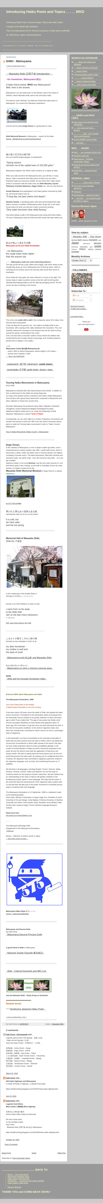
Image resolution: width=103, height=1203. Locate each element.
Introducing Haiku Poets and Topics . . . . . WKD (45, 12)
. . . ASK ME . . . (80, 143)
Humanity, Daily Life (81, 156)
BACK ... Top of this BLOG (18, 1175)
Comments (78, 300)
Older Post (61, 1153)
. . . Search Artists (80, 71)
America (74, 240)
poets (98, 246)
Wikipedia (77, 192)
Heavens (85, 240)
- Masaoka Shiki (57, 1024)
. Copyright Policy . (77, 317)
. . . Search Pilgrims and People (86, 68)
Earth (80, 240)
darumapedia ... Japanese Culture (87, 195)
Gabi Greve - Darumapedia (17, 1035)
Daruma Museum (14, 1187)
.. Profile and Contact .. (78, 309)
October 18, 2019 (12, 1140)
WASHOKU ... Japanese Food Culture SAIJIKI (26, 1181)
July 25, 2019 (11, 1096)
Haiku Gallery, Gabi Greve (18, 1183)
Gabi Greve (10, 1078)
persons (97, 243)
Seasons (74, 249)
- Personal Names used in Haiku (86, 75)
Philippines (74, 246)
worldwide (75, 252)
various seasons (94, 249)
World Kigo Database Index (18, 1177)
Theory (82, 249)
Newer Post (6, 1153)
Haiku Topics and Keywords (18, 1179)
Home (34, 1153)
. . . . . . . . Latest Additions (83, 78)
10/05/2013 (24, 1024)
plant (90, 246)
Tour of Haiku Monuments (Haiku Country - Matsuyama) (27, 432)
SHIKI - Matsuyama (18, 61)
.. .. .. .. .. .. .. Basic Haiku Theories (87, 183)
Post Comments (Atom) (21, 1158)
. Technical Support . (77, 306)
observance (86, 243)
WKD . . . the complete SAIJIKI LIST (87, 152)
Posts (76, 296)
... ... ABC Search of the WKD (85, 85)
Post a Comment (11, 1144)
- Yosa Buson (94, 236)
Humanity (93, 240)
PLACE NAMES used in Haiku (85, 140)
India (99, 240)
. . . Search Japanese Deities (85, 81)
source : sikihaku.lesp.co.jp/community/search (23, 139)
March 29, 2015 (12, 1073)
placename (84, 246)
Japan (75, 242)
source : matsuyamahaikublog (17, 914)
